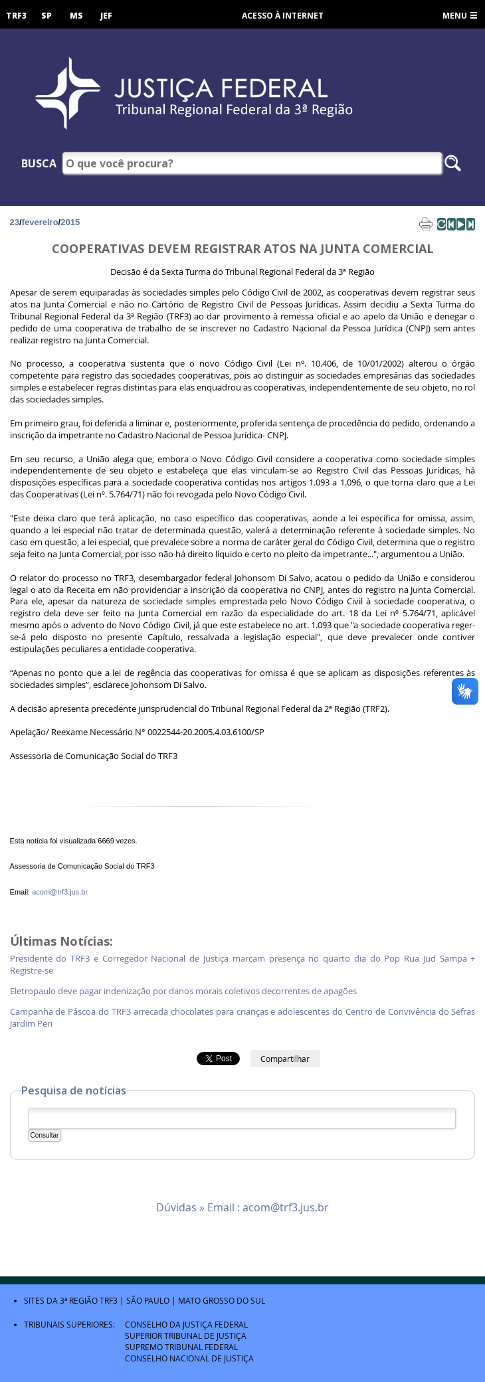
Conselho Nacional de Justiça (189, 1358)
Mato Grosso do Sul (221, 1300)
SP (46, 15)
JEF (106, 15)
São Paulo (147, 1300)
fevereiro (40, 222)
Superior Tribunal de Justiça (185, 1335)
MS (76, 15)
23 (14, 222)
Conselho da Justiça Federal (186, 1324)
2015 (70, 222)
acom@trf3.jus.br (60, 892)
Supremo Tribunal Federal (181, 1347)
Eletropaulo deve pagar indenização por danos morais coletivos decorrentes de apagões (183, 991)
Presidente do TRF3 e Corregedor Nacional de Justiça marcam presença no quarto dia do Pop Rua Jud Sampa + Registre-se (243, 964)
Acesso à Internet (283, 15)
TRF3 (16, 15)
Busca (38, 163)
